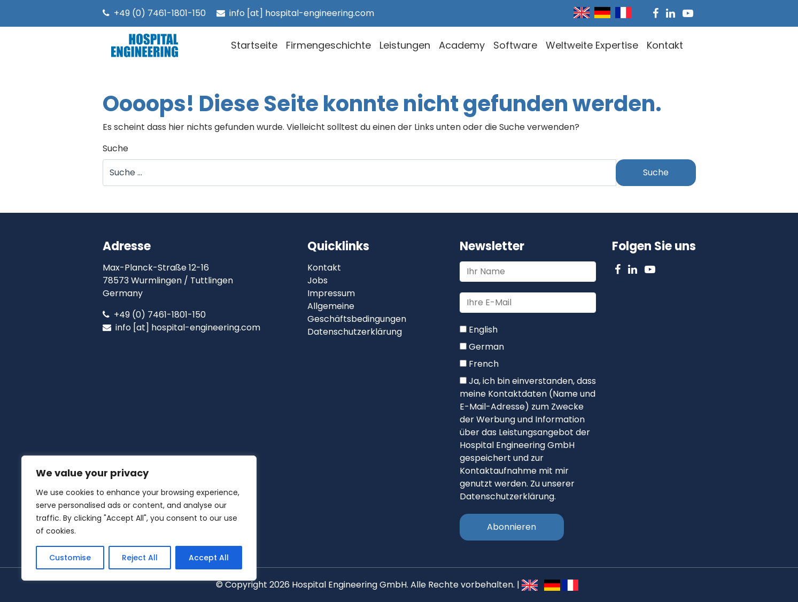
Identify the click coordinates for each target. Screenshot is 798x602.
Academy (462, 45)
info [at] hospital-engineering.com (295, 13)
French (479, 364)
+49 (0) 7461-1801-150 (154, 13)
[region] (139, 518)
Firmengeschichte (328, 45)
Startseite (254, 45)
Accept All (209, 557)
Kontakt (665, 45)
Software (515, 45)
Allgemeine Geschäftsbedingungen (356, 312)
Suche (115, 148)
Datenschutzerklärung (354, 332)
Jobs (317, 280)
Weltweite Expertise (592, 45)
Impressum (331, 293)
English (479, 329)
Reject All (140, 557)
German (482, 347)
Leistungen (404, 45)
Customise (70, 557)
